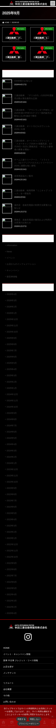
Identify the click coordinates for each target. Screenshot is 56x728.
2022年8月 (12, 569)
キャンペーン (13, 270)
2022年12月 (12, 544)
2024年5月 (12, 438)
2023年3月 (12, 525)
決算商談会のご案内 (23, 176)
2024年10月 (12, 407)
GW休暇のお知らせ (23, 81)
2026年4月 (12, 294)
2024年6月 (12, 432)
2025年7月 (12, 350)
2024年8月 (12, 419)
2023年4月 (12, 519)
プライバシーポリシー (29, 724)
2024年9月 (12, 413)
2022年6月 (12, 582)
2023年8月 (12, 494)
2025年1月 (12, 388)
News (9, 251)
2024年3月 (12, 450)
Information (12, 245)
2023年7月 (12, 500)
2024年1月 (12, 463)
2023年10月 (12, 482)
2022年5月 (12, 588)
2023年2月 (12, 532)
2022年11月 (12, 550)
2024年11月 (12, 400)
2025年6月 (12, 357)
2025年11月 (12, 325)
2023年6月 (12, 507)
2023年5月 (12, 513)
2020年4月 (12, 613)
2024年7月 (12, 425)
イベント (11, 258)
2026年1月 (12, 313)
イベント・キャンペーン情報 (16, 654)
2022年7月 (12, 575)
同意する (22, 719)
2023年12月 (12, 469)
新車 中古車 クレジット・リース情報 (20, 660)
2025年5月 (12, 363)
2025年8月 (12, 344)
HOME (6, 648)
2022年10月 (12, 557)
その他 (6, 695)
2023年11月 (12, 475)
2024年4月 (12, 444)
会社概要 (7, 689)
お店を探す (8, 666)
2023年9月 (12, 488)
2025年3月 (12, 375)
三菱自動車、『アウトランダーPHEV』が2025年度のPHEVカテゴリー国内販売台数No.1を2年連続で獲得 (33, 113)
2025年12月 (12, 319)
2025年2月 (12, 382)
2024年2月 (12, 457)
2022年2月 (12, 607)
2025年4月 (12, 369)
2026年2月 (12, 306)
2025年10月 (12, 332)
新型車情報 (12, 276)
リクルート (8, 683)
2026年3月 (12, 300)
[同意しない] (52, 716)
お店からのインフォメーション (21, 264)
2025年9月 (12, 338)
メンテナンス (9, 673)
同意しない (35, 719)
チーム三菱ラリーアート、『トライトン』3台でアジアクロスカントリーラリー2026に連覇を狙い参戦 (33, 163)
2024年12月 (12, 394)
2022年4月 (12, 594)
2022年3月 (12, 600)
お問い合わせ (9, 702)
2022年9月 (12, 563)
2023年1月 (12, 538)
